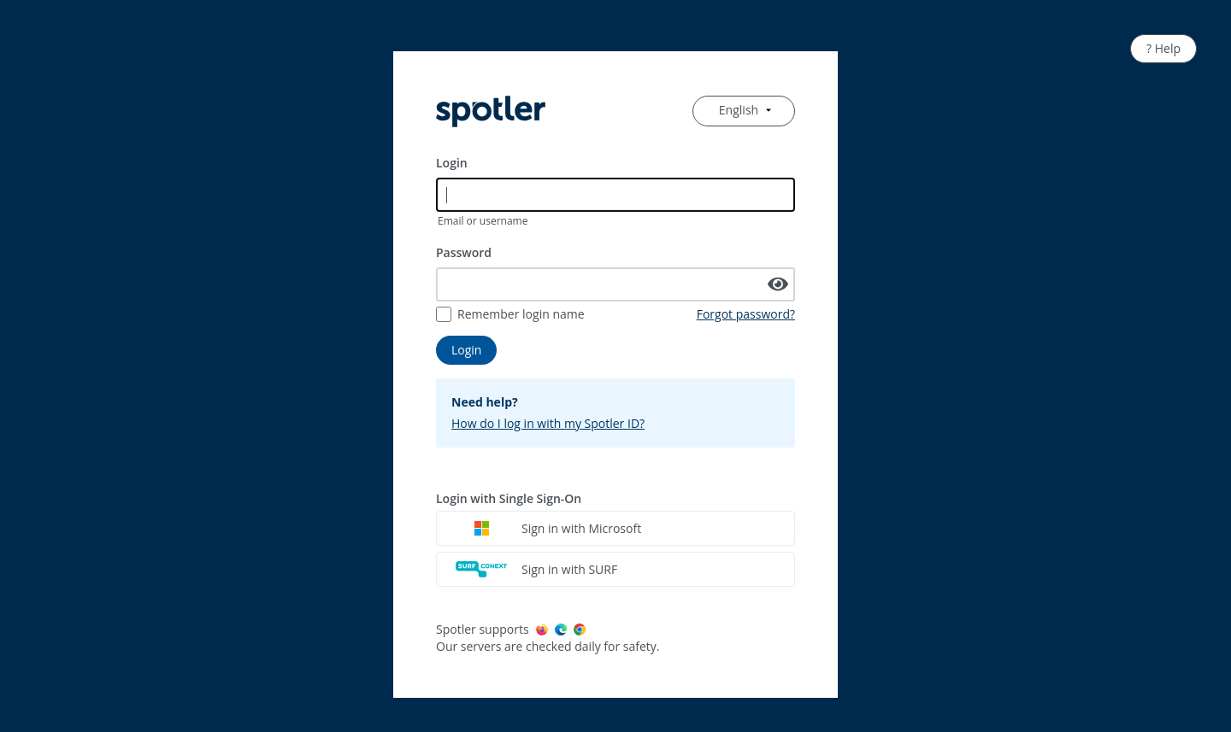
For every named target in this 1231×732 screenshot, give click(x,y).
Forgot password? (746, 314)
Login (452, 163)
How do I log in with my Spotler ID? (548, 423)
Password (464, 252)
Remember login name (521, 314)
